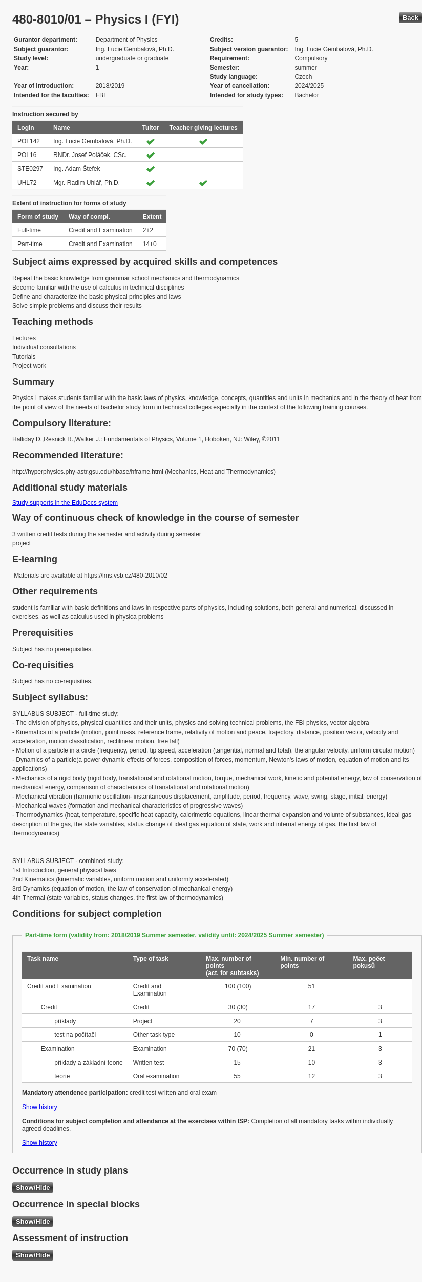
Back (410, 17)
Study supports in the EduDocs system (65, 502)
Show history (39, 1107)
